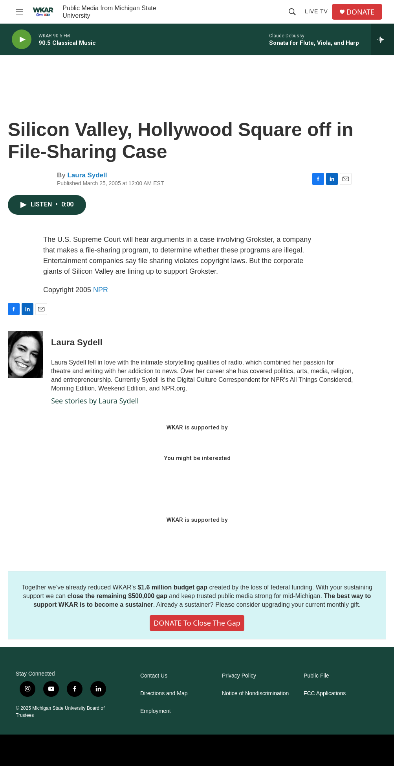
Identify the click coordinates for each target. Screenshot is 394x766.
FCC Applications (325, 693)
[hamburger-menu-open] (19, 12)
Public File (316, 676)
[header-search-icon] (292, 11)
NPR (100, 290)
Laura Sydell (87, 175)
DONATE (360, 12)
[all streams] (382, 39)
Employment (155, 711)
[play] (21, 39)
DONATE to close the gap (197, 623)
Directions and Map (164, 693)
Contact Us (153, 676)
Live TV (316, 11)
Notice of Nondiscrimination (255, 693)
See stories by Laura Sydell (95, 400)
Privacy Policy (239, 676)
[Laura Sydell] (25, 354)
